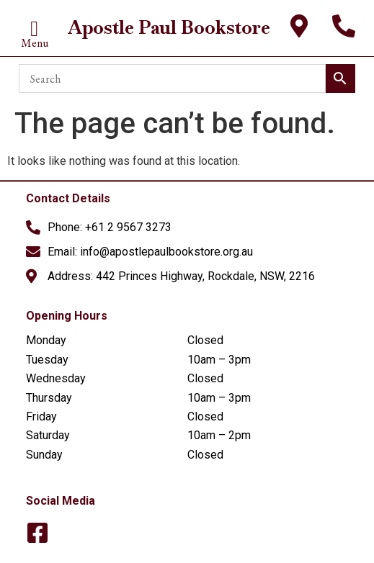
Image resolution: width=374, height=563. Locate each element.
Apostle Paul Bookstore (169, 27)
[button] (34, 29)
